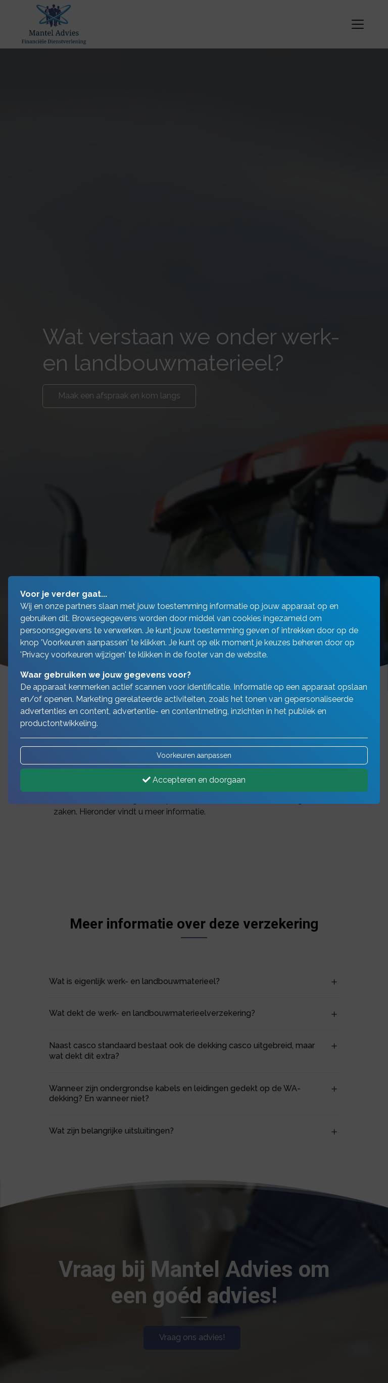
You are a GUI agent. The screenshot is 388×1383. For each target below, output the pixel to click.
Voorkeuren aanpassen (194, 755)
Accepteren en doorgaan (194, 780)
